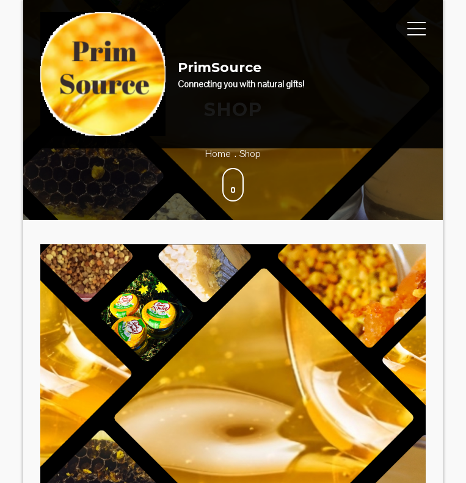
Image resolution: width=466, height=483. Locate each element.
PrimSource (219, 67)
